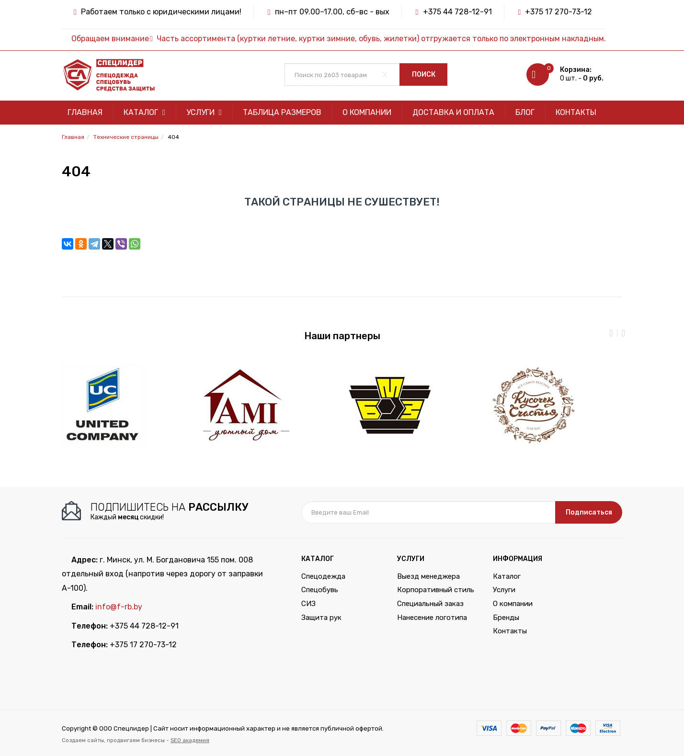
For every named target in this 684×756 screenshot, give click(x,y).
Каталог (144, 112)
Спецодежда (323, 576)
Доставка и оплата (453, 112)
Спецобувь (319, 589)
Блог (525, 112)
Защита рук (321, 617)
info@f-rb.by (118, 606)
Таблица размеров (282, 112)
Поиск (423, 74)
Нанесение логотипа (432, 617)
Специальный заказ (430, 603)
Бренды (506, 617)
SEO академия (190, 740)
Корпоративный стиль (435, 589)
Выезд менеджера (428, 576)
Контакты (576, 112)
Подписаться (589, 512)
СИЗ (308, 603)
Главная (85, 112)
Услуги (204, 112)
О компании (366, 112)
